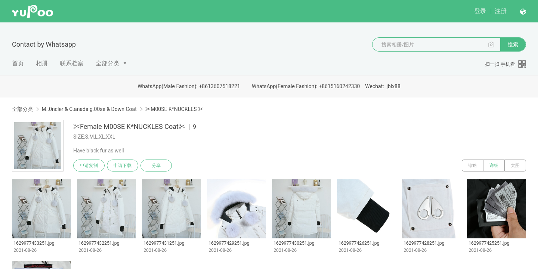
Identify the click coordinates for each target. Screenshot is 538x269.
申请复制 (89, 165)
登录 (480, 11)
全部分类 (108, 63)
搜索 (513, 44)
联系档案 (72, 63)
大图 (515, 165)
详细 (493, 165)
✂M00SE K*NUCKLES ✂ (174, 109)
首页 (18, 63)
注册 (501, 11)
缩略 (472, 165)
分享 (156, 165)
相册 (42, 63)
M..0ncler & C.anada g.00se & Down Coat (88, 109)
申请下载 (123, 165)
